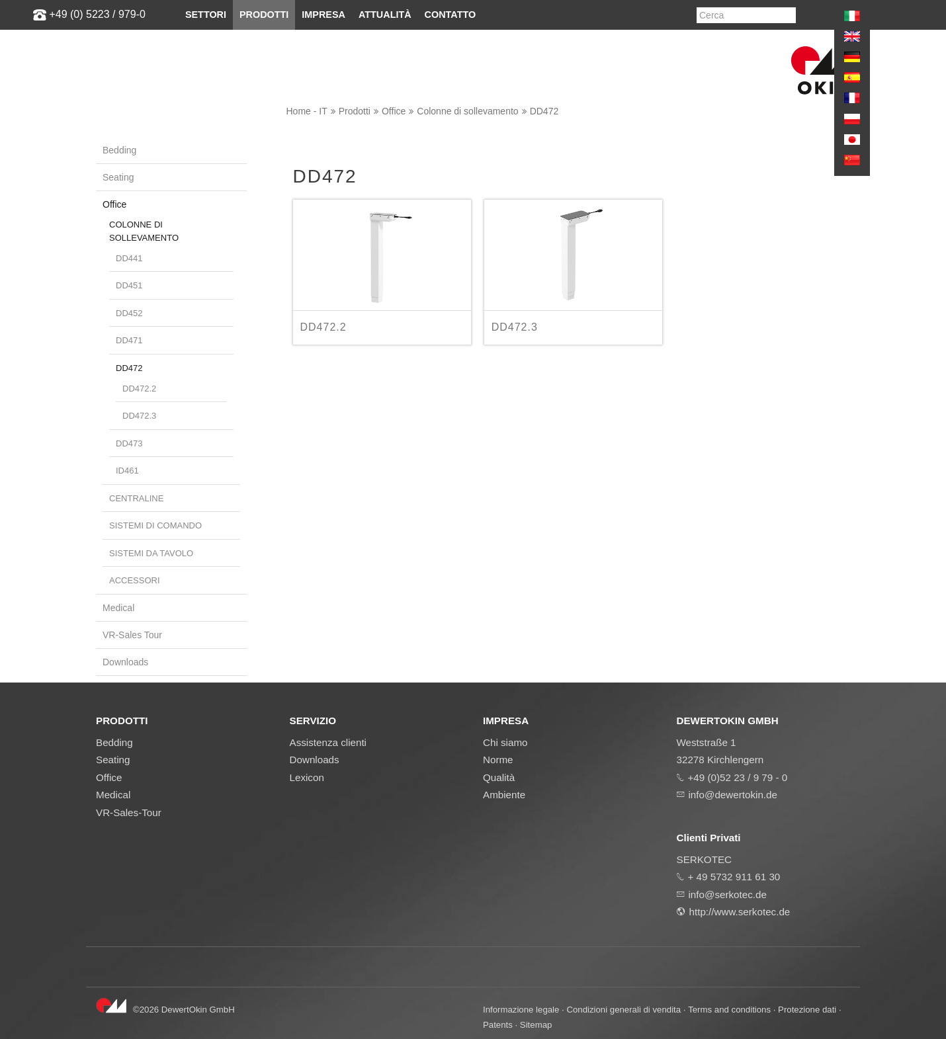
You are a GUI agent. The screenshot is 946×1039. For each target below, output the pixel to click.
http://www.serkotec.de (740, 911)
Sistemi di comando (155, 525)
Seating (118, 177)
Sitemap (536, 1025)
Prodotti (263, 14)
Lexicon (307, 777)
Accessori (134, 580)
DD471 (129, 340)
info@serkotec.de (728, 894)
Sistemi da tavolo (151, 553)
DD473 (129, 443)
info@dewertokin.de (733, 794)
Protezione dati (807, 1010)
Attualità (385, 14)
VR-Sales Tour (132, 635)
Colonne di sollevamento (467, 111)
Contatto (450, 14)
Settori (205, 14)
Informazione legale (521, 1010)
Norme (498, 759)
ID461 (127, 471)
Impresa (323, 14)
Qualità (499, 777)
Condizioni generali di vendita (623, 1010)
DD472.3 (139, 416)
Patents (498, 1025)
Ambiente (504, 794)
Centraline (136, 498)
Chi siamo (505, 742)
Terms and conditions (729, 1010)
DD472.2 (139, 389)
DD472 (544, 111)
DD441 (129, 258)
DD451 (129, 285)
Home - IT (306, 111)
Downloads (125, 662)
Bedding (119, 150)
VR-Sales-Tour (128, 812)
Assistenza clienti (328, 742)
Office (394, 111)
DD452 (129, 313)
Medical (118, 608)
